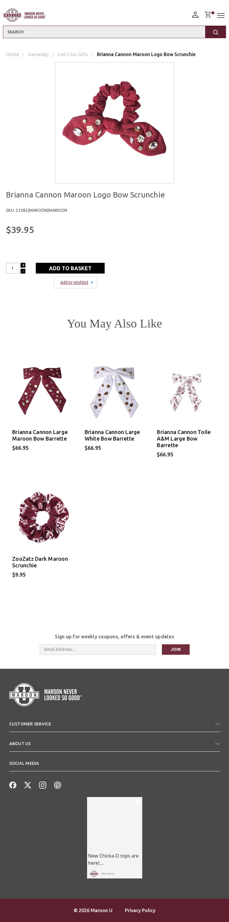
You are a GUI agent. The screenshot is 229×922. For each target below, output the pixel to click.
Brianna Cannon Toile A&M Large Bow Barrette (184, 438)
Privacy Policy (140, 910)
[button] (114, 726)
